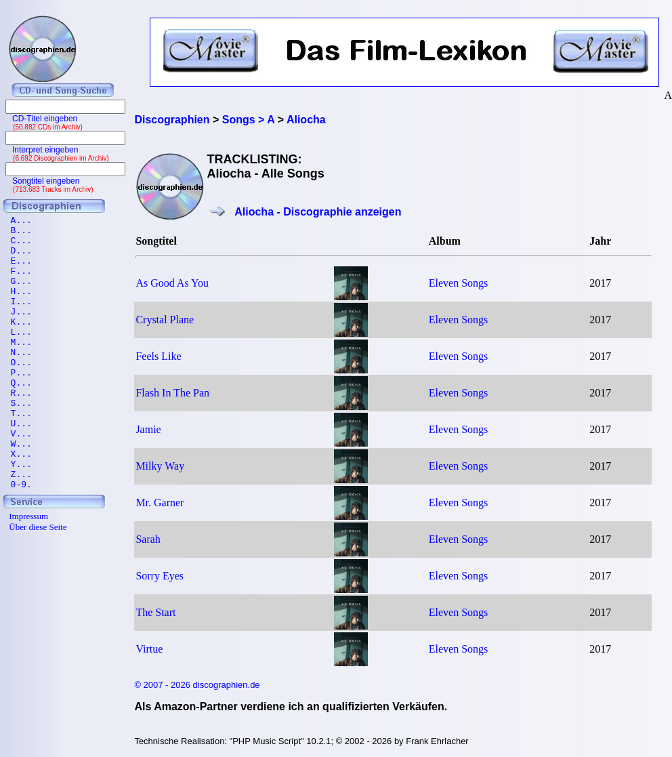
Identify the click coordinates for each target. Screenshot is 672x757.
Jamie (148, 429)
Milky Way (159, 466)
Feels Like (158, 356)
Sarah (147, 539)
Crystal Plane (164, 319)
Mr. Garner (159, 502)
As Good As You (172, 283)
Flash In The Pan (172, 392)
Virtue (149, 649)
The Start (155, 612)
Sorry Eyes (159, 575)
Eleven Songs (458, 283)
